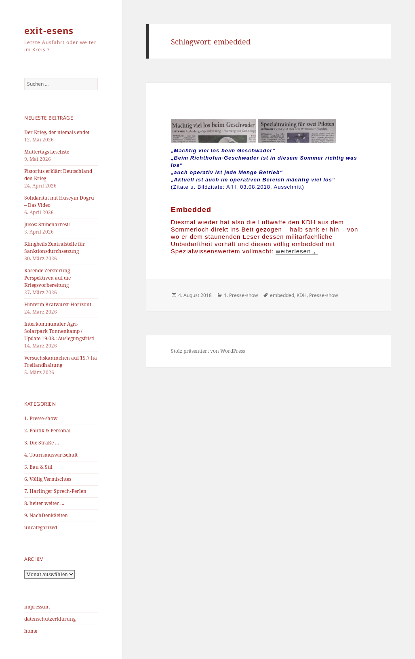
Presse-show (323, 295)
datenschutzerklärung (50, 618)
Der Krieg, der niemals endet (56, 132)
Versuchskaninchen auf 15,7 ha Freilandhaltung (60, 361)
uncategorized (40, 527)
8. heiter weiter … (44, 503)
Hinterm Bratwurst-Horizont (57, 304)
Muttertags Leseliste (46, 151)
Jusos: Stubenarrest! (47, 224)
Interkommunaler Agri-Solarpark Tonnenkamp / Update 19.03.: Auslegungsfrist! (59, 331)
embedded (282, 295)
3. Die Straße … (41, 442)
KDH (302, 295)
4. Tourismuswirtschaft (51, 454)
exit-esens (49, 30)
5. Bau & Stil (38, 466)
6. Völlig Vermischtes (47, 479)
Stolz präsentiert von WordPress (208, 350)
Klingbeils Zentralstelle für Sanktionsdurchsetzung (54, 247)
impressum (37, 606)
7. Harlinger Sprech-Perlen (55, 491)
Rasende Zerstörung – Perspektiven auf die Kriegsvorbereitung (49, 277)
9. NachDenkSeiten (46, 515)
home (30, 630)
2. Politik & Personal (47, 430)
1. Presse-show (40, 418)
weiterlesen (293, 251)
